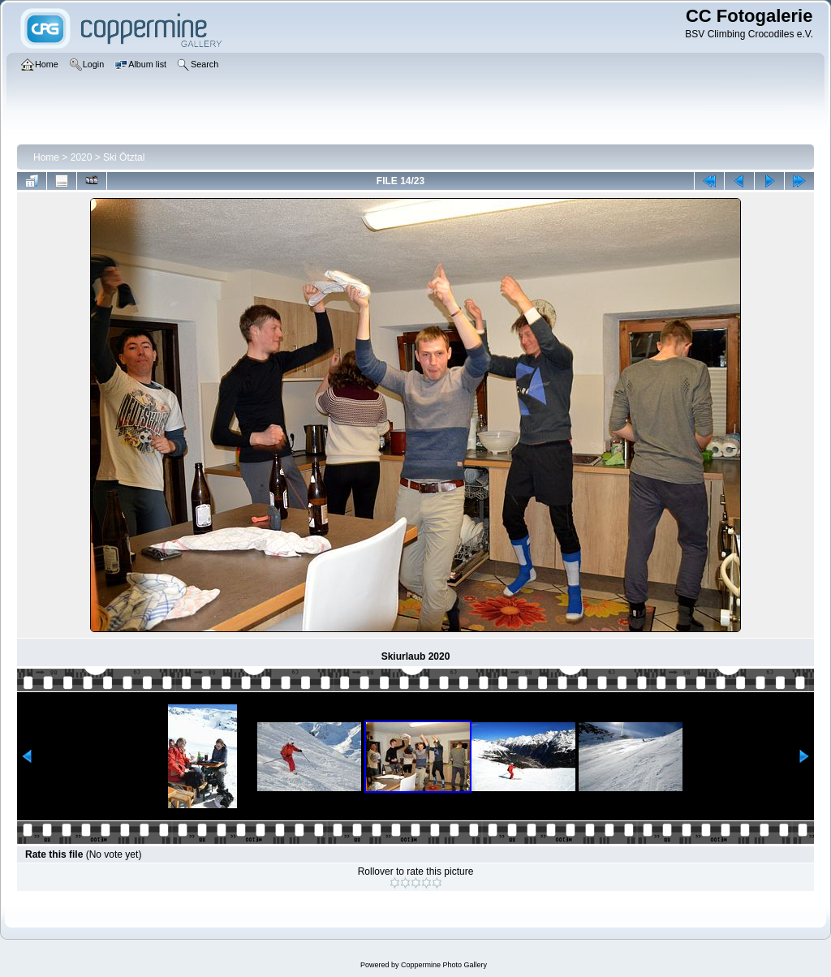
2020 (82, 157)
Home (46, 157)
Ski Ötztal (123, 157)
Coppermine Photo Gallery (444, 965)
